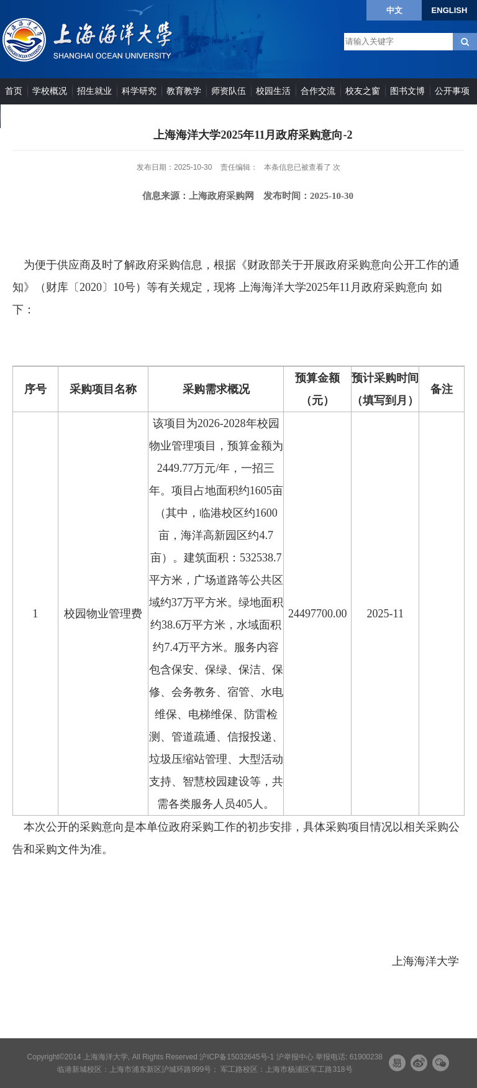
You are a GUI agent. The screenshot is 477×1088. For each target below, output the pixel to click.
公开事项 (452, 91)
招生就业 (94, 91)
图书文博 (407, 91)
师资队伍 (228, 91)
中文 (394, 10)
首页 (13, 91)
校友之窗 (362, 91)
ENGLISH (450, 10)
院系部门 (22, 116)
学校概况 (49, 91)
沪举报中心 (295, 1057)
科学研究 (139, 91)
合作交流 (318, 91)
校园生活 (273, 91)
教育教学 (183, 91)
